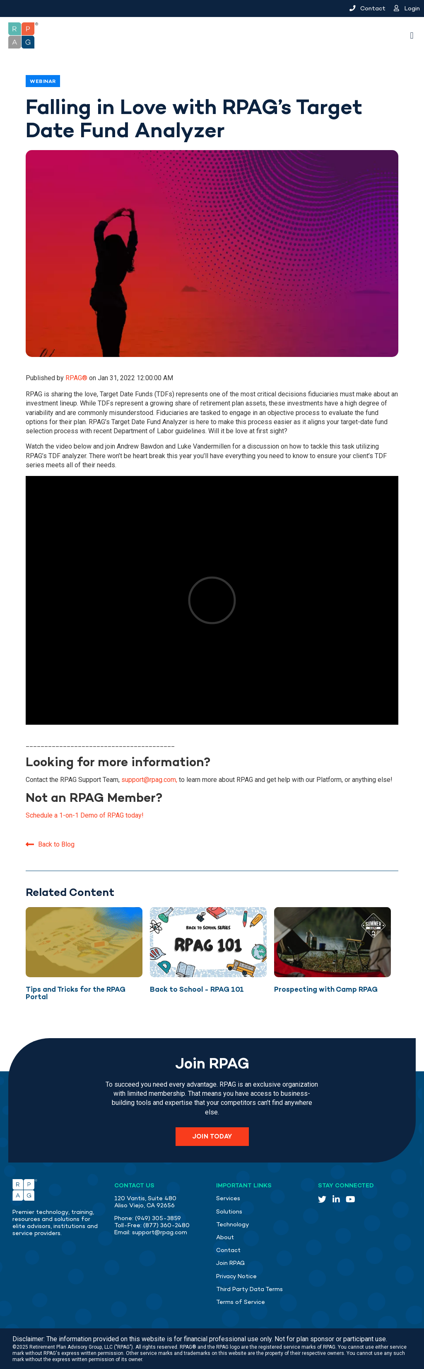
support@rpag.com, (149, 780)
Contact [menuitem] (228, 1250)
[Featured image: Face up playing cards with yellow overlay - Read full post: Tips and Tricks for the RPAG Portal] (84, 942)
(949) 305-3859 (158, 1218)
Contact (367, 8)
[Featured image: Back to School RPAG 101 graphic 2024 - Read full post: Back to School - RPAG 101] (208, 942)
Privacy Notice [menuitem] (236, 1276)
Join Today (212, 1136)
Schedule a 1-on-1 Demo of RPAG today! (85, 815)
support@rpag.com (159, 1232)
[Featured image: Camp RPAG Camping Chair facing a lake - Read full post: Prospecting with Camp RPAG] (332, 942)
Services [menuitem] (228, 1198)
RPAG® (77, 378)
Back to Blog (50, 844)
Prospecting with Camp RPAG (326, 989)
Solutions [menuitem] (229, 1211)
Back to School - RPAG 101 (197, 989)
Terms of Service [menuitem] (240, 1302)
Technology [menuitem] (232, 1224)
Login (407, 8)
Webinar (43, 81)
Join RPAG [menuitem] (230, 1263)
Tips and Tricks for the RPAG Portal (75, 993)
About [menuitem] (225, 1237)
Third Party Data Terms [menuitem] (249, 1289)
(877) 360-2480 (166, 1225)
